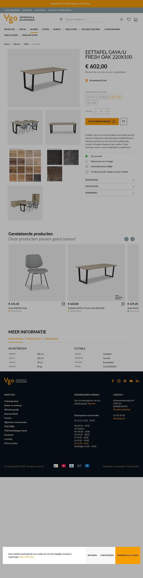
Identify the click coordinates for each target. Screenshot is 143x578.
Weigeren (92, 555)
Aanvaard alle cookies (127, 555)
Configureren (107, 555)
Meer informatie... (27, 557)
